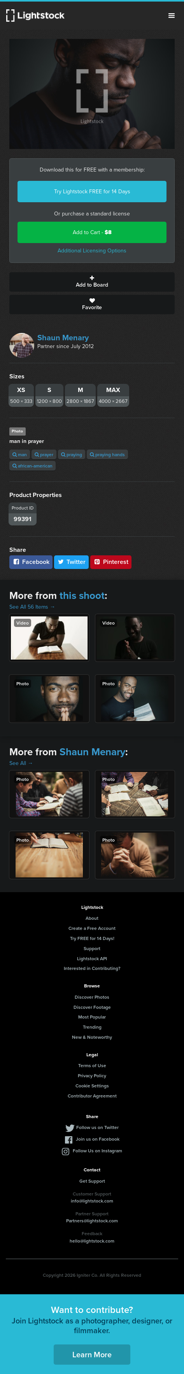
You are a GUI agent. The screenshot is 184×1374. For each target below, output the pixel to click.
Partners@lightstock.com (92, 1220)
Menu (171, 15)
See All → (21, 763)
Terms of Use (92, 1065)
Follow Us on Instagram (97, 1150)
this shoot (82, 595)
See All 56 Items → (32, 607)
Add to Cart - (92, 232)
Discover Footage (92, 1007)
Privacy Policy (92, 1075)
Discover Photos (92, 997)
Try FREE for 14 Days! (92, 938)
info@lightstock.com (92, 1200)
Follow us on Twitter (97, 1127)
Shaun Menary (63, 337)
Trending (92, 1027)
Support (92, 948)
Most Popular (92, 1016)
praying (71, 454)
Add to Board (92, 282)
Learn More (92, 1354)
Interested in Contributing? (92, 968)
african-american (32, 465)
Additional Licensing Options (92, 251)
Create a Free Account (92, 928)
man (19, 454)
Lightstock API (92, 958)
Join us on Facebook (97, 1139)
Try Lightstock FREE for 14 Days (92, 191)
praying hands (107, 454)
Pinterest (110, 561)
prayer (44, 454)
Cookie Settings (92, 1085)
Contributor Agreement (92, 1095)
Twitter (71, 561)
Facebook (30, 561)
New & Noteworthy (92, 1037)
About (92, 918)
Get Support (92, 1181)
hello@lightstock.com (92, 1240)
